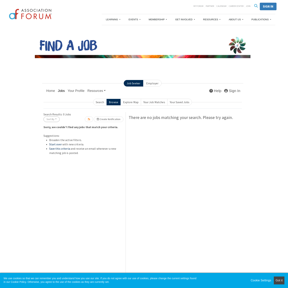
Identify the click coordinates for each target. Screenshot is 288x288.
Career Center (236, 6)
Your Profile (76, 91)
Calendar (221, 6)
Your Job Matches (154, 102)
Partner (210, 6)
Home (50, 91)
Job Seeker (133, 83)
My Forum (198, 6)
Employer (152, 83)
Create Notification (108, 119)
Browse (113, 102)
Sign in (268, 6)
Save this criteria (59, 148)
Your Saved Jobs (179, 102)
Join (248, 6)
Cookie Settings (261, 280)
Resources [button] (95, 91)
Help (215, 91)
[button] (113, 19)
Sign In (232, 91)
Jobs (61, 91)
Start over (55, 144)
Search (100, 102)
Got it (279, 280)
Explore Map (131, 102)
